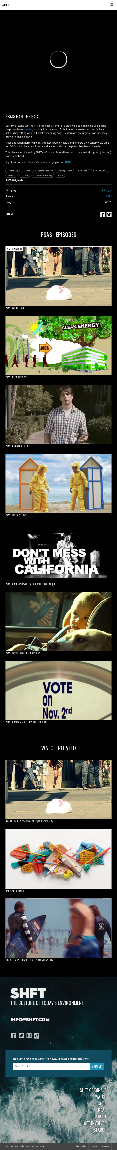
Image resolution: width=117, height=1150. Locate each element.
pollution (11, 175)
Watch (101, 1097)
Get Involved (95, 1123)
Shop (102, 1103)
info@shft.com (30, 1020)
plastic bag (82, 170)
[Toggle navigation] (112, 5)
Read (102, 1110)
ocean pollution (65, 170)
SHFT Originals (93, 1090)
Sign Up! (97, 1066)
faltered (27, 129)
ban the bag (12, 170)
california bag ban (45, 170)
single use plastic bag (43, 175)
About (101, 1116)
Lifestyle (107, 190)
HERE (68, 162)
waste (60, 175)
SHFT (6, 5)
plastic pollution (100, 170)
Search (100, 1130)
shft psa (24, 175)
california (28, 170)
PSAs (109, 196)
